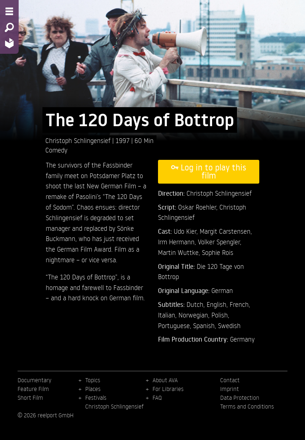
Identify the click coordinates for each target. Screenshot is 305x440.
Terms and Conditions (247, 406)
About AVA (165, 380)
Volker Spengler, (219, 241)
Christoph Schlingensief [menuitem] (114, 406)
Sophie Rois (217, 252)
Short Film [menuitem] (30, 397)
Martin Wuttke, (180, 252)
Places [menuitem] (93, 388)
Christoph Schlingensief (78, 140)
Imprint (229, 388)
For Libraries (168, 388)
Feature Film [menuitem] (33, 388)
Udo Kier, (187, 231)
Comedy (56, 150)
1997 (123, 140)
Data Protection (239, 397)
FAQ (157, 397)
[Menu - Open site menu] (9, 11)
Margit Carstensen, (226, 231)
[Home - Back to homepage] (9, 42)
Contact (230, 380)
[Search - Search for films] (9, 27)
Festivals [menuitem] (95, 397)
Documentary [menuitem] (34, 380)
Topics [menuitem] (92, 380)
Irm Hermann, (178, 241)
